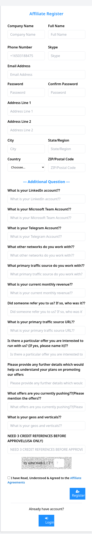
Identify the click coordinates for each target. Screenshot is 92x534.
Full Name (56, 26)
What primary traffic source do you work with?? (46, 265)
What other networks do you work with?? (41, 246)
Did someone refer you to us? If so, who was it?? (46, 303)
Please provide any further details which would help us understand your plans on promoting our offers (46, 369)
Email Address (19, 66)
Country (14, 159)
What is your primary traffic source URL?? (41, 322)
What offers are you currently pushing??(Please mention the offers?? (46, 396)
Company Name (21, 26)
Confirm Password (63, 84)
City (11, 140)
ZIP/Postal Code (61, 159)
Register (77, 494)
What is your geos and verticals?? (34, 417)
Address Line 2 (19, 121)
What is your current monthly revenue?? (40, 284)
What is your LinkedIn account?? (34, 190)
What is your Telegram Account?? (34, 228)
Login (49, 520)
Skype (53, 47)
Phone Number (20, 47)
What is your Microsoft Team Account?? (39, 209)
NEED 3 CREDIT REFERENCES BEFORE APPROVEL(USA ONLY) (37, 438)
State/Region (58, 140)
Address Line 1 (19, 102)
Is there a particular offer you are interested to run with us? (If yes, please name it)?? (45, 343)
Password (15, 84)
